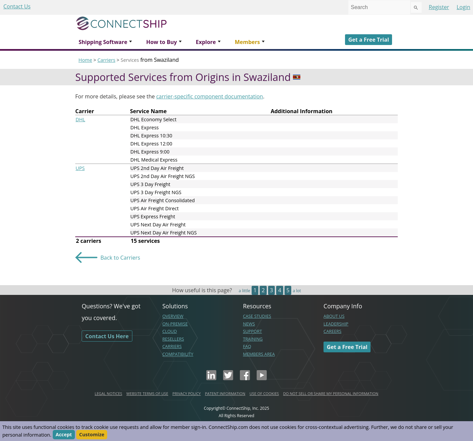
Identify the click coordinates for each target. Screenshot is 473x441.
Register (439, 7)
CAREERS (332, 331)
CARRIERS (172, 346)
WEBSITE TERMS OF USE (147, 393)
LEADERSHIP (336, 324)
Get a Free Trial (368, 39)
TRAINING (253, 339)
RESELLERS (173, 339)
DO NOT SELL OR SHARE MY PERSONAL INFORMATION (330, 393)
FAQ (247, 346)
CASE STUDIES (257, 316)
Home (85, 60)
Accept (63, 435)
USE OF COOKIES (264, 393)
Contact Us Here (107, 336)
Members (247, 42)
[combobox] (379, 7)
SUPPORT (252, 331)
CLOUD (169, 331)
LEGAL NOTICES (108, 393)
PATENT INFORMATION (225, 393)
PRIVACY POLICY (186, 393)
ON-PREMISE (175, 324)
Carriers (106, 60)
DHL (80, 119)
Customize (91, 435)
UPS (80, 168)
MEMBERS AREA (259, 354)
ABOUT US (334, 316)
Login (463, 7)
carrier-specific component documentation (209, 96)
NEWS (249, 324)
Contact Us (17, 6)
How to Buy (161, 42)
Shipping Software (103, 42)
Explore (206, 42)
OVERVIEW (172, 316)
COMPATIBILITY (177, 354)
